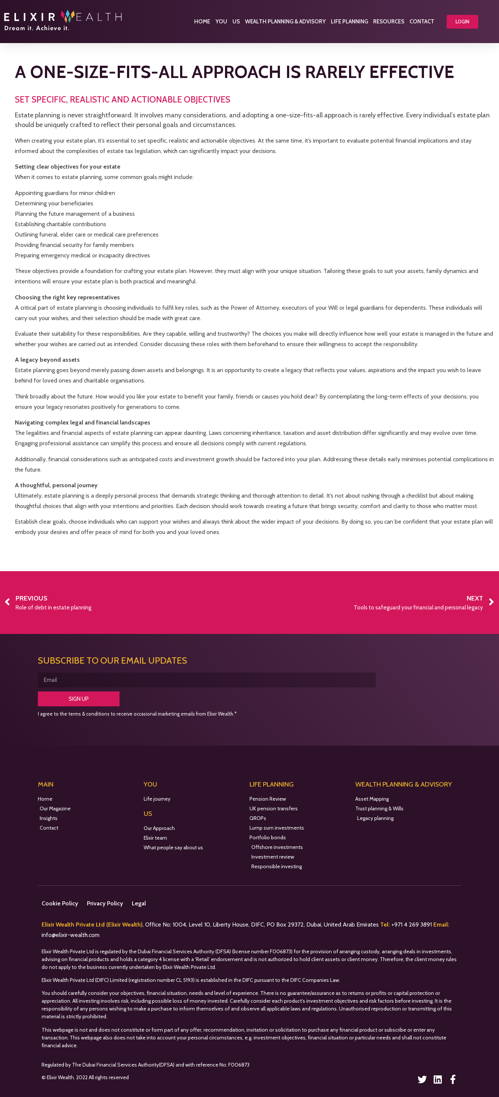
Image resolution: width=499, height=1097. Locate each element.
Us (236, 21)
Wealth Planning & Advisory (285, 21)
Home (202, 21)
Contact (422, 21)
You (221, 21)
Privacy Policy (105, 903)
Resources (388, 21)
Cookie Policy (60, 903)
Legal (139, 903)
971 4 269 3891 (413, 924)
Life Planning (349, 21)
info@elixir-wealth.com (71, 934)
